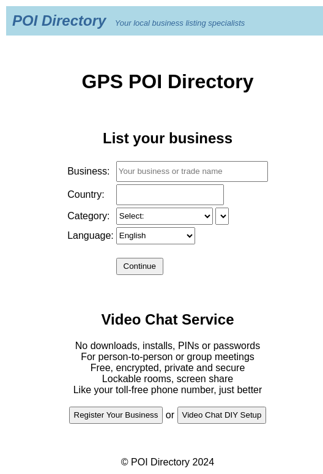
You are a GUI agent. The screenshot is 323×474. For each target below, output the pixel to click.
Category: (88, 216)
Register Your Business (116, 414)
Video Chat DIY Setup (222, 414)
